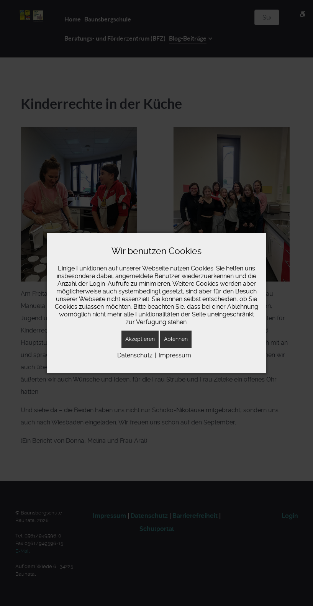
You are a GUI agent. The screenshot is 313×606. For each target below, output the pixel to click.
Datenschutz (134, 355)
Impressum (175, 355)
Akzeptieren (140, 339)
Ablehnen (176, 339)
